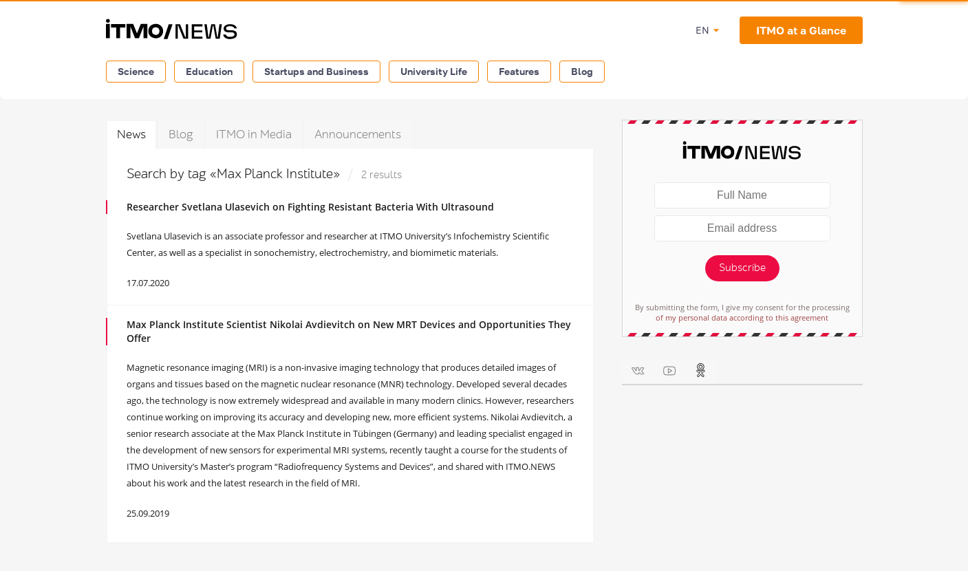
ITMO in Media (254, 134)
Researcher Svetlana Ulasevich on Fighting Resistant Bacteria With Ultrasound (310, 206)
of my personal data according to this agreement (742, 317)
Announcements (357, 134)
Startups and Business (316, 71)
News (131, 134)
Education (209, 71)
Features (519, 71)
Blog (582, 71)
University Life (433, 71)
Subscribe (742, 267)
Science (136, 71)
